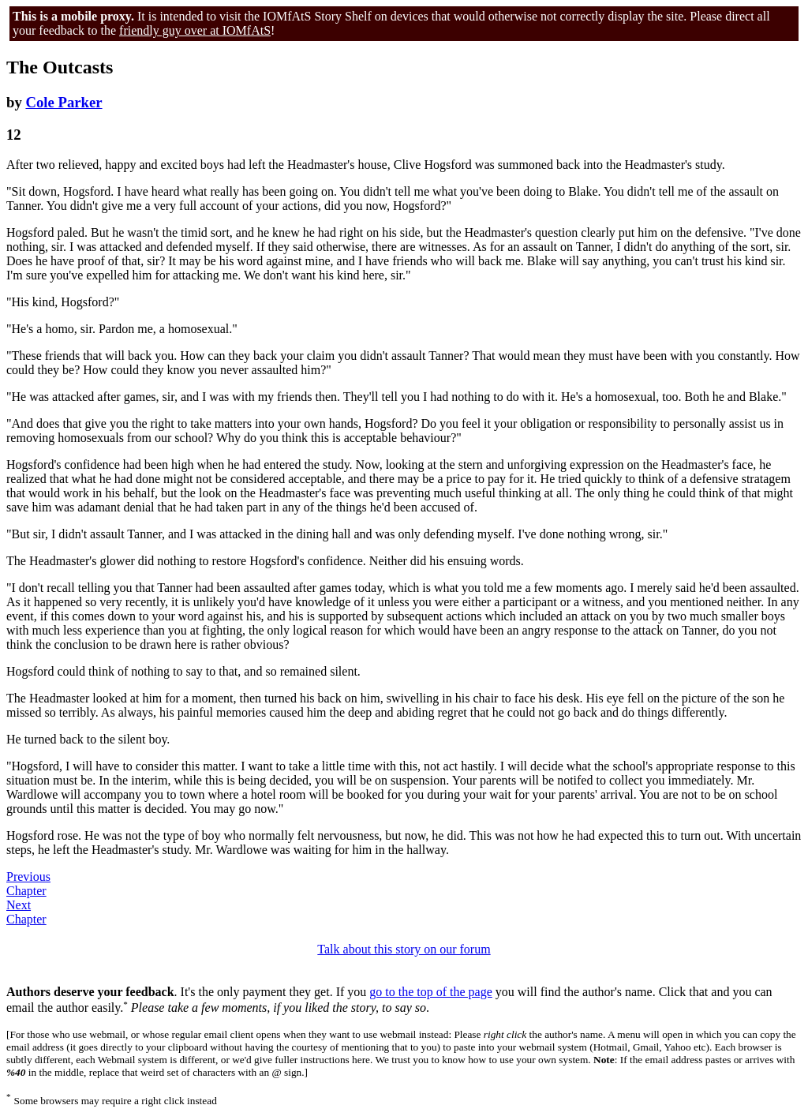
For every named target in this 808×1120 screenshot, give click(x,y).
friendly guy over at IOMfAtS (195, 30)
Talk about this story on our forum (403, 949)
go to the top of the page (430, 991)
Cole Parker (63, 102)
